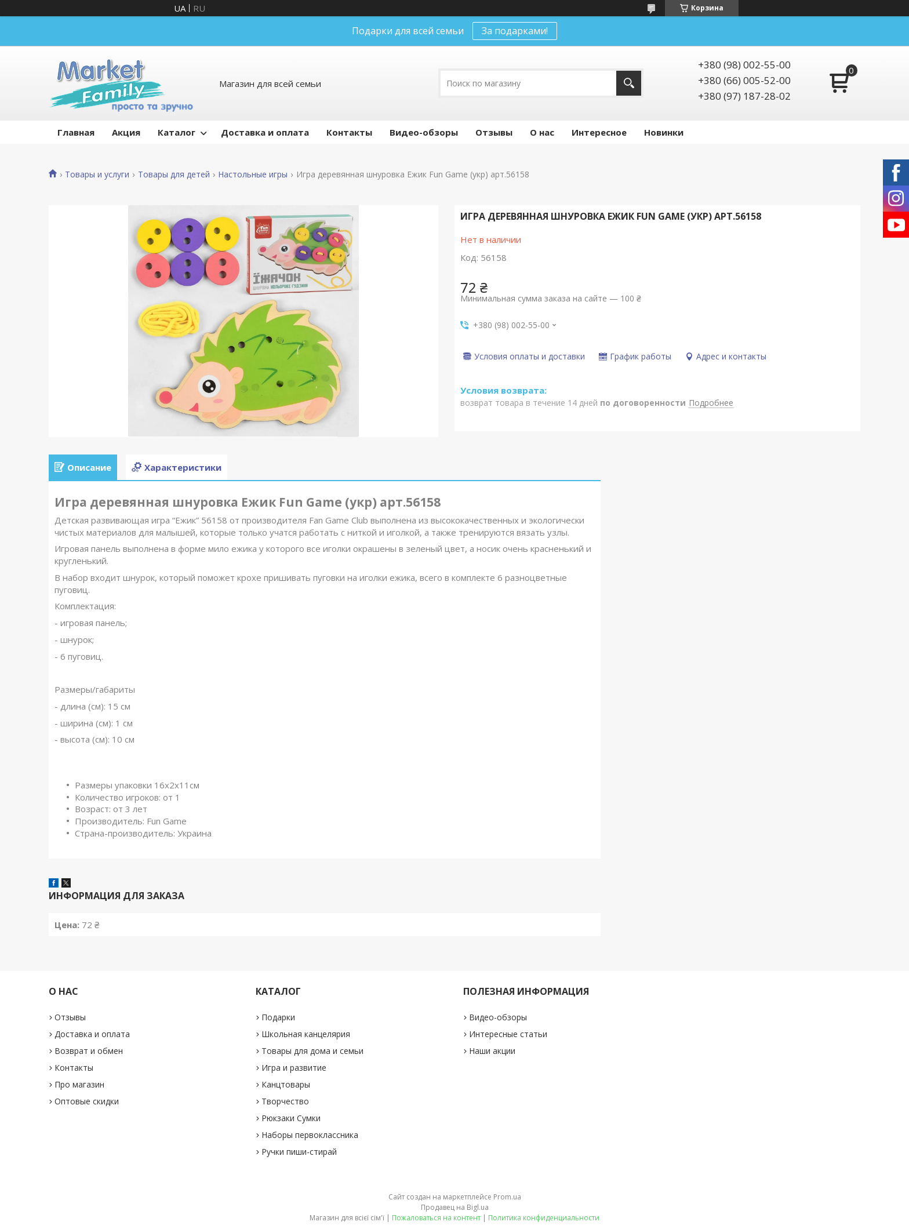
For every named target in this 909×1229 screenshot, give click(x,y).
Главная (75, 132)
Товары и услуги (97, 174)
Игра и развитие (293, 1067)
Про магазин (79, 1084)
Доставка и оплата (265, 132)
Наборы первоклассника (309, 1134)
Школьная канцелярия (305, 1033)
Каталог (176, 132)
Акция (126, 132)
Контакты (349, 132)
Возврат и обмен (88, 1050)
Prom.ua (507, 1197)
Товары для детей (174, 174)
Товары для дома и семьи (312, 1050)
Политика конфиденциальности (543, 1218)
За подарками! (515, 30)
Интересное (599, 132)
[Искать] (628, 83)
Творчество (285, 1101)
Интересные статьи (508, 1033)
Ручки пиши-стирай (299, 1151)
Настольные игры (253, 174)
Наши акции (492, 1050)
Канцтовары (285, 1084)
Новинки (663, 132)
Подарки (278, 1017)
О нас (542, 132)
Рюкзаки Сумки (291, 1117)
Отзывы (493, 132)
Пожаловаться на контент (436, 1218)
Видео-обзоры (424, 132)
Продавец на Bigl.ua (455, 1207)
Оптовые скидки (86, 1101)
